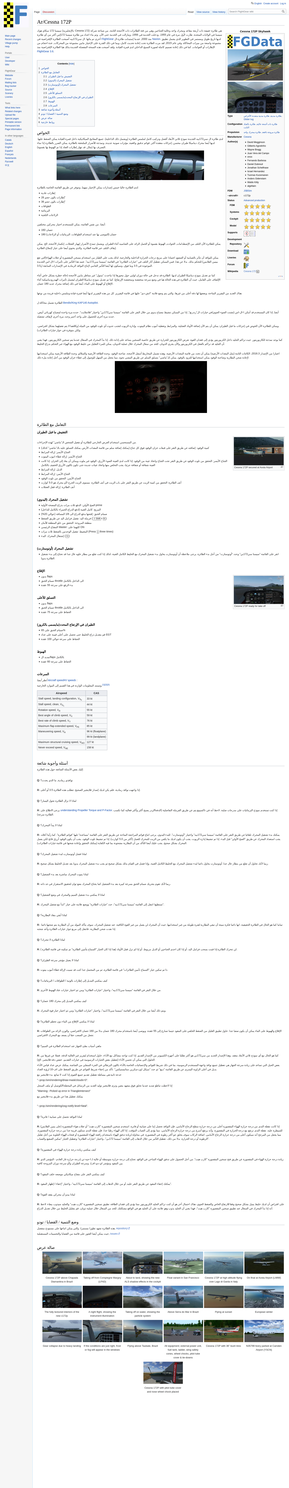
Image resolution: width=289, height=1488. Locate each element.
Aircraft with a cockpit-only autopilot (94, 1457)
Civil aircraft (59, 1453)
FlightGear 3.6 (45, 51)
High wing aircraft (117, 1453)
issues (114, 1233)
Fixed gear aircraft (140, 1453)
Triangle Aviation (55, 1423)
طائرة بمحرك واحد (252, 132)
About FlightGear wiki (62, 1483)
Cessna (247, 137)
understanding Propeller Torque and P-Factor (86, 810)
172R (82, 1440)
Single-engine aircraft (187, 1453)
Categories (44, 1453)
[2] (106, 685)
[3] (108, 685)
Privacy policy (43, 1483)
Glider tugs (98, 1453)
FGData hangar (49, 1457)
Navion (156, 38)
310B (103, 1440)
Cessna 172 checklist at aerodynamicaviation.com (69, 1411)
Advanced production (254, 200)
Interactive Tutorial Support (229, 1453)
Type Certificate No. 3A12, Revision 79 (66, 1430)
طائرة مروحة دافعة (271, 132)
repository (121, 1228)
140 (62, 1440)
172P (75, 1440)
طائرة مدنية (276, 116)
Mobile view (94, 1483)
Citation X (170, 1440)
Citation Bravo (156, 1440)
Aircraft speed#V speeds (62, 680)
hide (279, 1436)
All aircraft (66, 1457)
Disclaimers (80, 1483)
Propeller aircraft (162, 1453)
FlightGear (108, 38)
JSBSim (248, 190)
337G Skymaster (122, 1440)
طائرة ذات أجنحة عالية (267, 124)
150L (67, 1440)
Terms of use (211, 1477)
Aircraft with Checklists (260, 1453)
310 (110, 1440)
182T (96, 1440)
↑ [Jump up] (46, 1423)
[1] (103, 685)
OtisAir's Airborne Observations (62, 1427)
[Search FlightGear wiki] (257, 11)
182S (89, 1440)
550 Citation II (140, 1440)
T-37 (62, 1445)
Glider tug (248, 119)
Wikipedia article (50, 1407)
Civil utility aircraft (79, 1453)
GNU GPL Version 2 (72, 1477)
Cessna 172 (250, 271)
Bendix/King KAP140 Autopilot (80, 302)
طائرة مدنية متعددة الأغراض (256, 116)
